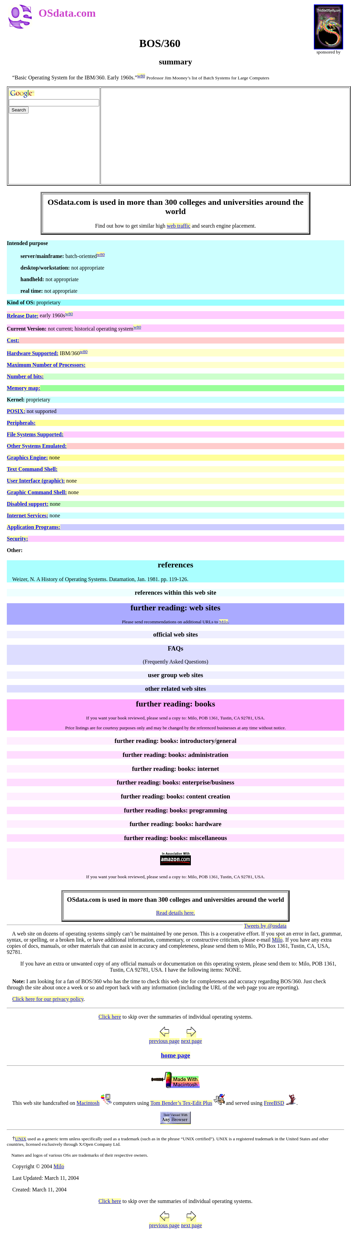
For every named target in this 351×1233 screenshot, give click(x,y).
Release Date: (23, 316)
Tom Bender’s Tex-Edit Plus (181, 1103)
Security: (17, 539)
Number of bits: (25, 376)
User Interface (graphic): (36, 481)
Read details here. (175, 913)
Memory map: (23, 388)
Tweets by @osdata (265, 926)
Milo (223, 621)
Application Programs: (33, 527)
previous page (164, 1041)
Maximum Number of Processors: (46, 365)
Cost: (13, 340)
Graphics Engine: (27, 457)
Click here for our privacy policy (47, 999)
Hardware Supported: (32, 353)
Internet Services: (27, 515)
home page (175, 1055)
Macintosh (88, 1103)
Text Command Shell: (32, 469)
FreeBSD (274, 1103)
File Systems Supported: (35, 434)
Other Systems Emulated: (37, 446)
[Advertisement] (225, 136)
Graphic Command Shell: (37, 492)
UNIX (20, 1138)
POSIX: (16, 411)
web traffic (178, 226)
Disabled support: (27, 504)
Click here (109, 1017)
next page (191, 1041)
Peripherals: (21, 423)
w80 (141, 75)
